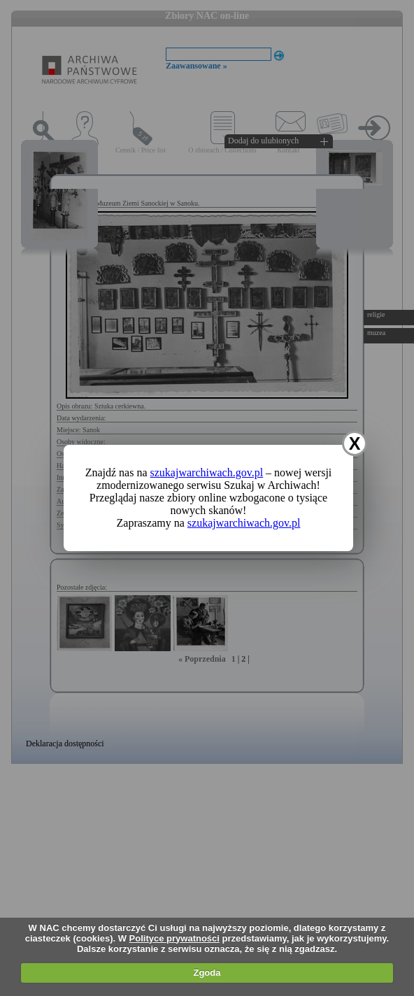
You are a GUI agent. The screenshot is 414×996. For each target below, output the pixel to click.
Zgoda (206, 972)
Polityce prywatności (174, 938)
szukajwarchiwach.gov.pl (207, 472)
